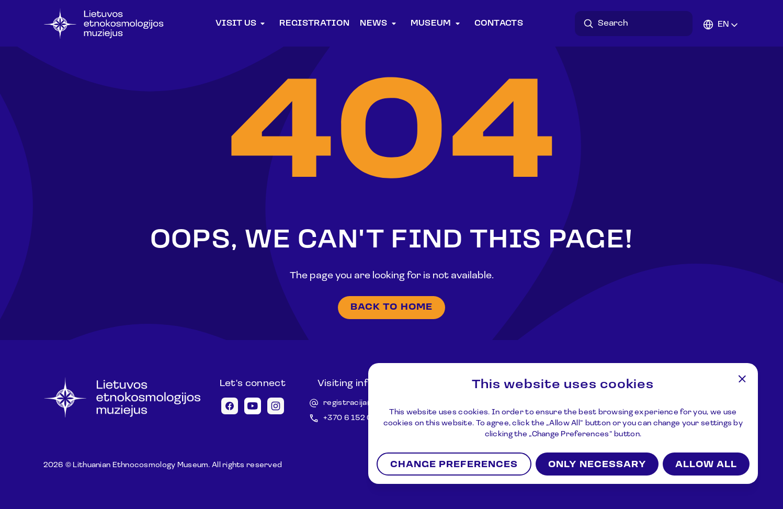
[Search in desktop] (637, 23)
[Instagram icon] (275, 406)
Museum (437, 23)
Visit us (242, 23)
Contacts (499, 23)
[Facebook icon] (229, 406)
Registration (314, 23)
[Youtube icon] (252, 406)
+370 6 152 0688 (355, 418)
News (380, 23)
